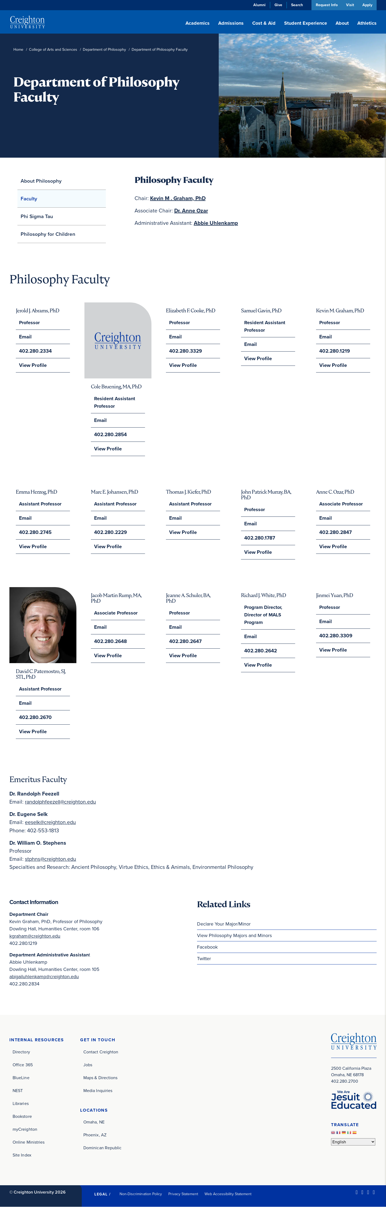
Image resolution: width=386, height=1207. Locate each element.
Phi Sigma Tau (37, 216)
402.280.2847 (335, 532)
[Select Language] (353, 1141)
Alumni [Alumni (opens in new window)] (258, 5)
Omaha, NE (94, 1122)
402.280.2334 (35, 351)
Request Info (326, 5)
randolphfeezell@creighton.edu (62, 802)
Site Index (22, 1155)
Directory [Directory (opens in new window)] (21, 1052)
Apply (367, 5)
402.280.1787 (259, 537)
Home (18, 49)
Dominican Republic (102, 1148)
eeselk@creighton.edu (51, 822)
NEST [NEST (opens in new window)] (18, 1090)
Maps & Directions (100, 1078)
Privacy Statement (183, 1194)
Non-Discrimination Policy (141, 1194)
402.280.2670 (35, 717)
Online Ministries (28, 1142)
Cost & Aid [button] (264, 23)
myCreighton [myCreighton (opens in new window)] (25, 1129)
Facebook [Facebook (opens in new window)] (207, 947)
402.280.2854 (110, 434)
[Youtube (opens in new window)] (374, 1192)
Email (25, 336)
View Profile (32, 365)
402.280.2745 (35, 532)
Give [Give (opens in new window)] (277, 5)
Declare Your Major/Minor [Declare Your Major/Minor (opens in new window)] (224, 923)
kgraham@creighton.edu (34, 936)
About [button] (342, 23)
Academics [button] (197, 23)
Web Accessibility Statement (228, 1194)
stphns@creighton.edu (51, 859)
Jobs (87, 1065)
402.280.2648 (110, 641)
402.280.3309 (335, 635)
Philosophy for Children (48, 234)
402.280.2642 (260, 650)
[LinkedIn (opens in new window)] (356, 1192)
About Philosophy (41, 181)
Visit (350, 5)
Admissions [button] (231, 23)
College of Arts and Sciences (53, 49)
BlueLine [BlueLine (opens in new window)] (21, 1078)
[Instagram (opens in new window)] (368, 1192)
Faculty (29, 199)
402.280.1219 (334, 351)
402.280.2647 (185, 641)
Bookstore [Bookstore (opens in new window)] (22, 1116)
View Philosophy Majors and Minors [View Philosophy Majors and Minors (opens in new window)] (234, 935)
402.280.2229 (110, 532)
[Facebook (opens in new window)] (362, 1192)
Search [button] (296, 5)
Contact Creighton (100, 1052)
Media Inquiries (97, 1090)
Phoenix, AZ (94, 1135)
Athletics (367, 23)
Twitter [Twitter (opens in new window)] (204, 958)
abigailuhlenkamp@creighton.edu (44, 976)
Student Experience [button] (305, 23)
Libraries (21, 1103)
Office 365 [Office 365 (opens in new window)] (23, 1065)
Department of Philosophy (104, 49)
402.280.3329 (185, 351)
